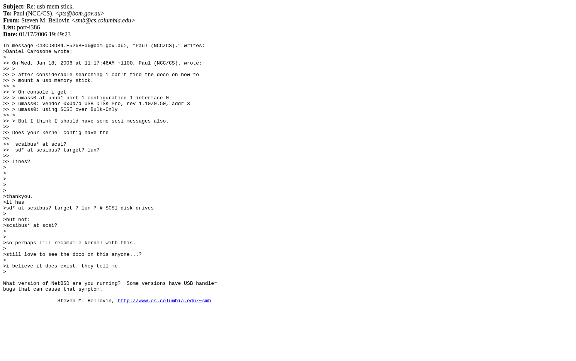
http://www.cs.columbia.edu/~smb (164, 352)
